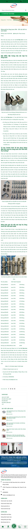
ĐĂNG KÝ (14, 465)
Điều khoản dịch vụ (5, 522)
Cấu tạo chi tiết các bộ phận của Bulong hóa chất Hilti (16, 423)
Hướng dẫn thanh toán (6, 517)
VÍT (3, 404)
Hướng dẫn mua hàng (6, 514)
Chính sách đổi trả (5, 506)
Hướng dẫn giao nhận (6, 519)
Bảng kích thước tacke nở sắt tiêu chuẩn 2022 (16, 429)
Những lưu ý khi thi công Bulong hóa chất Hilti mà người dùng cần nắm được (16, 435)
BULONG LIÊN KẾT (6, 402)
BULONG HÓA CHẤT (6, 399)
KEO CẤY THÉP (5, 397)
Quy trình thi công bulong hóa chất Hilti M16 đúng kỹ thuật (16, 417)
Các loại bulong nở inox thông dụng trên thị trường (16, 411)
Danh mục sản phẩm (8, 13)
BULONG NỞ (5, 400)
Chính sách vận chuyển (6, 500)
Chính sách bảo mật (5, 508)
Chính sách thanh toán (6, 503)
